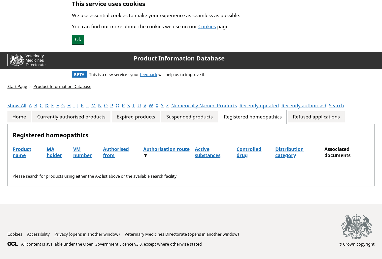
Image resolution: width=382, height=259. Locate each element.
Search (336, 105)
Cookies (207, 26)
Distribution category (289, 152)
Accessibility (38, 234)
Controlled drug (249, 152)
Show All (16, 105)
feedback (148, 74)
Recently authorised (303, 105)
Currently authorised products (71, 117)
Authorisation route (166, 149)
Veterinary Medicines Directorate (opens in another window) (182, 234)
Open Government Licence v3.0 (112, 244)
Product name (22, 152)
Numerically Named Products (204, 105)
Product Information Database (179, 58)
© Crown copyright (357, 244)
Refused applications (316, 117)
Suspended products (189, 117)
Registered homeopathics (253, 117)
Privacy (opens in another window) (87, 234)
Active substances (207, 152)
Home (19, 117)
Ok (78, 39)
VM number (82, 152)
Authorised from (116, 152)
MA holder (54, 152)
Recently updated (259, 105)
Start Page (17, 86)
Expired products (136, 117)
